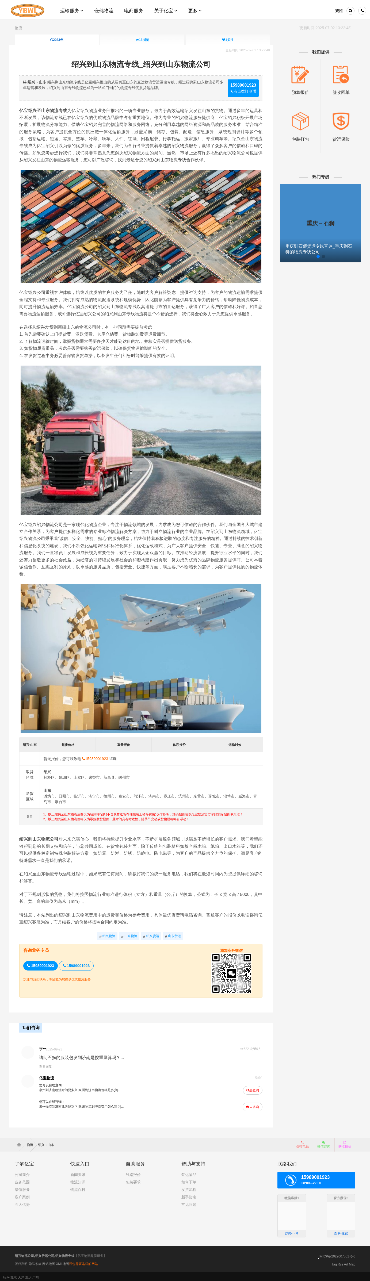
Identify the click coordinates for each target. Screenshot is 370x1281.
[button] (302, 254)
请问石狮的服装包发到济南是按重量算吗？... (87, 1056)
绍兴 (6, 1275)
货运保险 (335, 137)
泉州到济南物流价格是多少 (103, 1089)
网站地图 (48, 1262)
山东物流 (131, 936)
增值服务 (22, 1187)
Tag (334, 1262)
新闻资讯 (77, 1172)
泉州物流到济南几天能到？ (64, 1105)
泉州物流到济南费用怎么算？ (105, 1105)
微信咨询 (321, 1144)
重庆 (28, 1275)
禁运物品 (188, 1172)
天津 (21, 1275)
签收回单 (335, 91)
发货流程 (188, 1187)
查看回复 (51, 1065)
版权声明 (21, 1262)
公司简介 (22, 1172)
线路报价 (133, 1172)
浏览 (142, 40)
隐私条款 (35, 1262)
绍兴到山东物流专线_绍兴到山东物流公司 (142, 64)
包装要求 (133, 1180)
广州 (35, 1275)
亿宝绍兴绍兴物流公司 (46, 529)
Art (346, 1262)
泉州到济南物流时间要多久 (64, 1089)
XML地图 (62, 1262)
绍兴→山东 (46, 1143)
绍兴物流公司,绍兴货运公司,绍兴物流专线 (44, 1254)
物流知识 (77, 1180)
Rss (340, 1262)
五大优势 (22, 1202)
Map (352, 1262)
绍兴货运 (152, 936)
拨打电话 (302, 1142)
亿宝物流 (52, 1077)
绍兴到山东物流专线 (231, 159)
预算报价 (296, 91)
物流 (18, 28)
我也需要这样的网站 (83, 1262)
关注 (228, 40)
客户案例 (22, 1195)
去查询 (250, 1089)
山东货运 (174, 936)
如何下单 (188, 1180)
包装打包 (296, 137)
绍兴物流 (225, 145)
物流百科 (77, 1187)
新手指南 (188, 1195)
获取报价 (344, 1142)
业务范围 (22, 1180)
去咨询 (249, 1105)
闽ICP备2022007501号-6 (337, 1254)
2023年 (56, 40)
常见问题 (188, 1202)
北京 (13, 1275)
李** (48, 1048)
